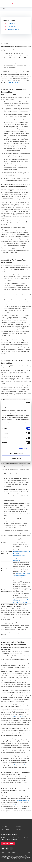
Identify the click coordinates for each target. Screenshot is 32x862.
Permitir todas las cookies (16, 453)
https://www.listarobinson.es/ (17, 716)
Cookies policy (12, 26)
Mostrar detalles (23, 448)
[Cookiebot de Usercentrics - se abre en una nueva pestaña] (23, 403)
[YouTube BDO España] (3, 848)
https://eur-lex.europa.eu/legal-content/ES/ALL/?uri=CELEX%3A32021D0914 (21, 600)
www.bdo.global (25, 380)
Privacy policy (11, 23)
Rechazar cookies (16, 458)
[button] (8, 843)
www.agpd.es (15, 804)
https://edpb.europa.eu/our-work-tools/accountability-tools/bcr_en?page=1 (21, 575)
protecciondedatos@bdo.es (13, 82)
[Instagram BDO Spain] (11, 848)
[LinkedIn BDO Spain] (7, 848)
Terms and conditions (13, 29)
